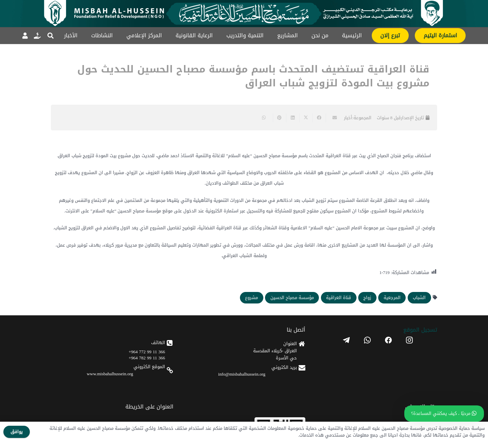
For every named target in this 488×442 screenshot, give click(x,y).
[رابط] (37, 35)
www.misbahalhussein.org (110, 374)
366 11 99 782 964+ (147, 358)
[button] (50, 35)
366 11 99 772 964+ (147, 352)
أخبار (348, 117)
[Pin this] (279, 117)
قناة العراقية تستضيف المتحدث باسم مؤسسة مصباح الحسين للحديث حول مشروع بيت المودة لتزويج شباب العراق (253, 76)
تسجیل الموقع (420, 329)
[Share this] (319, 117)
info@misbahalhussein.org (241, 374)
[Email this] (332, 117)
